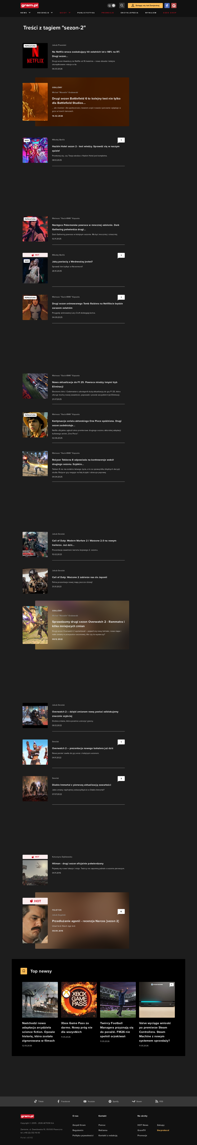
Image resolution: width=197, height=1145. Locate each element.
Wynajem (151, 13)
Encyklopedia (130, 13)
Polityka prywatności (83, 1135)
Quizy (65, 13)
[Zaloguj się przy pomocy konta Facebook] (167, 5)
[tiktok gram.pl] (39, 1101)
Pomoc (102, 1125)
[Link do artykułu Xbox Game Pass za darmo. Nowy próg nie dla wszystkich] (79, 1010)
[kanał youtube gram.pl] (89, 1101)
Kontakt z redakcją (108, 1135)
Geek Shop (169, 13)
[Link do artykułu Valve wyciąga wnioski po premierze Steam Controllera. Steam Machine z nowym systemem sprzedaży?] (156, 1014)
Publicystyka (86, 13)
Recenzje (45, 13)
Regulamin (78, 1130)
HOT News (142, 1125)
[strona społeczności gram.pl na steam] (137, 1101)
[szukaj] (122, 5)
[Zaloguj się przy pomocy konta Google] (173, 5)
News (26, 13)
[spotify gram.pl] (113, 1101)
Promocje (108, 13)
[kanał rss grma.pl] (159, 1101)
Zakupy (160, 1125)
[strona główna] (36, 5)
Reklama (103, 1130)
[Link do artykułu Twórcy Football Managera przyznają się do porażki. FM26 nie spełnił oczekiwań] (118, 1012)
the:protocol (163, 1130)
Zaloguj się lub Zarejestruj (147, 5)
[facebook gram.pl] (63, 1101)
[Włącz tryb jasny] (111, 5)
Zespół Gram (79, 1125)
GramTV (141, 1130)
